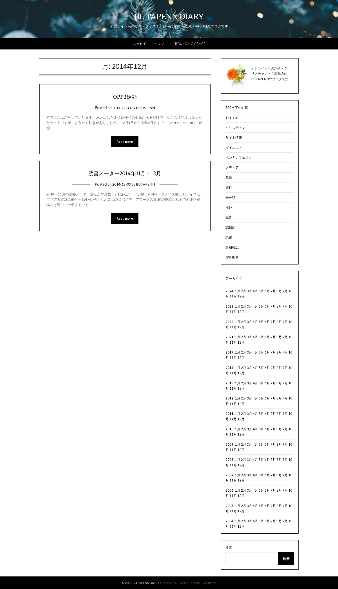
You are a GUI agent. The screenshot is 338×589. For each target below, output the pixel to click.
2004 (229, 521)
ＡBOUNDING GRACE (189, 44)
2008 (229, 459)
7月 (273, 291)
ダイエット (233, 148)
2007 (229, 475)
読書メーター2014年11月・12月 (125, 173)
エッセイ (139, 44)
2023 (229, 306)
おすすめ (232, 118)
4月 (255, 306)
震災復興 (232, 257)
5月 (261, 306)
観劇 (228, 217)
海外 (228, 207)
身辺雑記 (232, 247)
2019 (229, 352)
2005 (229, 506)
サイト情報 (233, 137)
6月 (267, 322)
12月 (241, 342)
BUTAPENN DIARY (169, 15)
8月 (279, 337)
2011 (229, 414)
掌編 (228, 177)
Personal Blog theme (202, 583)
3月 (249, 322)
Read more (125, 142)
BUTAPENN (146, 107)
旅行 (228, 187)
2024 (229, 291)
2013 (229, 383)
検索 (228, 547)
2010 (229, 429)
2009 (229, 444)
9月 (285, 368)
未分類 (230, 197)
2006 (229, 490)
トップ (159, 44)
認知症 (230, 227)
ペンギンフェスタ (238, 157)
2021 (229, 337)
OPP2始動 (125, 96)
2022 (229, 322)
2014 (229, 368)
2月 (243, 368)
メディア (232, 167)
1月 (237, 322)
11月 (233, 342)
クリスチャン (235, 127)
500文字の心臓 (236, 107)
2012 (229, 398)
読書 (228, 237)
